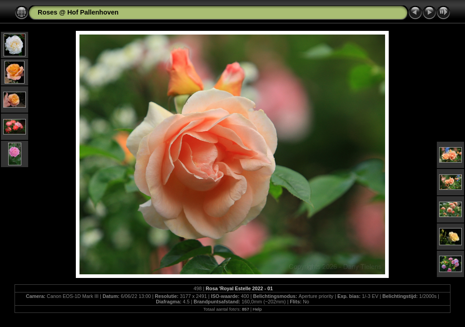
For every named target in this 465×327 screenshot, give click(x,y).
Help (257, 309)
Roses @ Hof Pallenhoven (78, 12)
